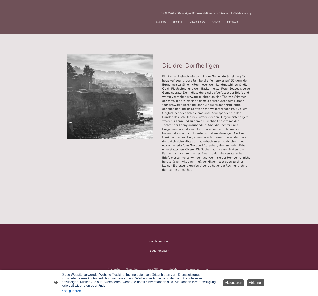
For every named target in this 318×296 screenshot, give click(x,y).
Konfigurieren (71, 291)
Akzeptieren (233, 282)
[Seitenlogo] (159, 244)
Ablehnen (256, 282)
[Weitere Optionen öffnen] (246, 21)
